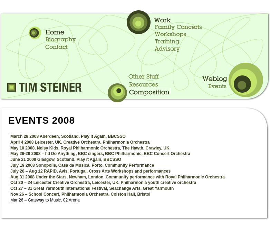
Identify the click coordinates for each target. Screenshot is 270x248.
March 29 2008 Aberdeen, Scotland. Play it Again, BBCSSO (68, 136)
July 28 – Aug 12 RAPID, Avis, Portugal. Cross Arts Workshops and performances (90, 171)
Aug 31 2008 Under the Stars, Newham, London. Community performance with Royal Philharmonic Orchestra (117, 177)
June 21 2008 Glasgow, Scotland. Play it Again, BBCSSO (65, 159)
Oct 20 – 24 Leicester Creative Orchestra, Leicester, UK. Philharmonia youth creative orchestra (103, 182)
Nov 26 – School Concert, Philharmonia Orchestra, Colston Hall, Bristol (80, 194)
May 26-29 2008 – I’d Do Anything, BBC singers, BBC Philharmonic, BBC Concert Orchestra (100, 153)
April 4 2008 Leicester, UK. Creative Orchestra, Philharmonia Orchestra (80, 142)
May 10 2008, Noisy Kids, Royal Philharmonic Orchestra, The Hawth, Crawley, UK (90, 148)
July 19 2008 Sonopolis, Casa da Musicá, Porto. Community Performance (82, 165)
